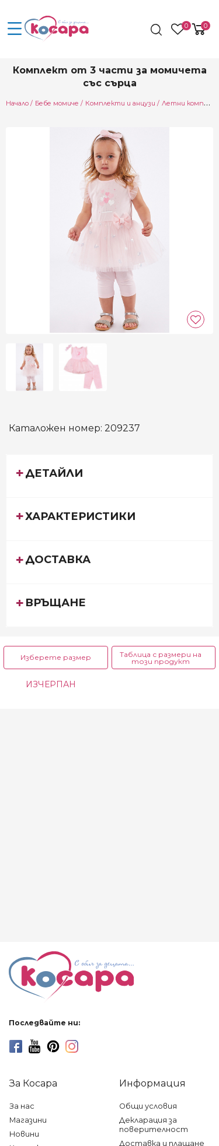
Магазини (28, 1120)
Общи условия (148, 1106)
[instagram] (72, 1046)
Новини (24, 1134)
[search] (157, 29)
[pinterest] (53, 1046)
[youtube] (34, 1046)
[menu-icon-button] (15, 29)
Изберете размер (55, 657)
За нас (21, 1106)
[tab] (109, 475)
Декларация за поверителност (153, 1125)
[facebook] (16, 1046)
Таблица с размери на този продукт (160, 658)
